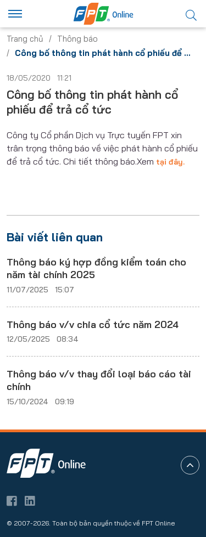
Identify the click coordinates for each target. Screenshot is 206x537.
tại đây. (170, 162)
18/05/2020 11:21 (39, 78)
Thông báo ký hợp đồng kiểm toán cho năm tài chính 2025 (96, 268)
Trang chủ (25, 38)
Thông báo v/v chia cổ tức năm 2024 (93, 324)
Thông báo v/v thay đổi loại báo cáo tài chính (99, 380)
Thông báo (77, 38)
